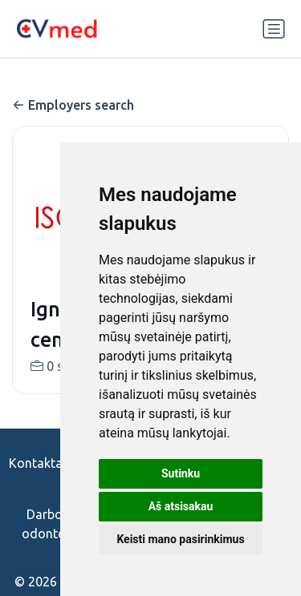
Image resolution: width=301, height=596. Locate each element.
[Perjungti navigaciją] (273, 29)
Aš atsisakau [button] (181, 506)
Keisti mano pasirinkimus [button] (180, 539)
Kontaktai (37, 463)
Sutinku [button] (180, 473)
